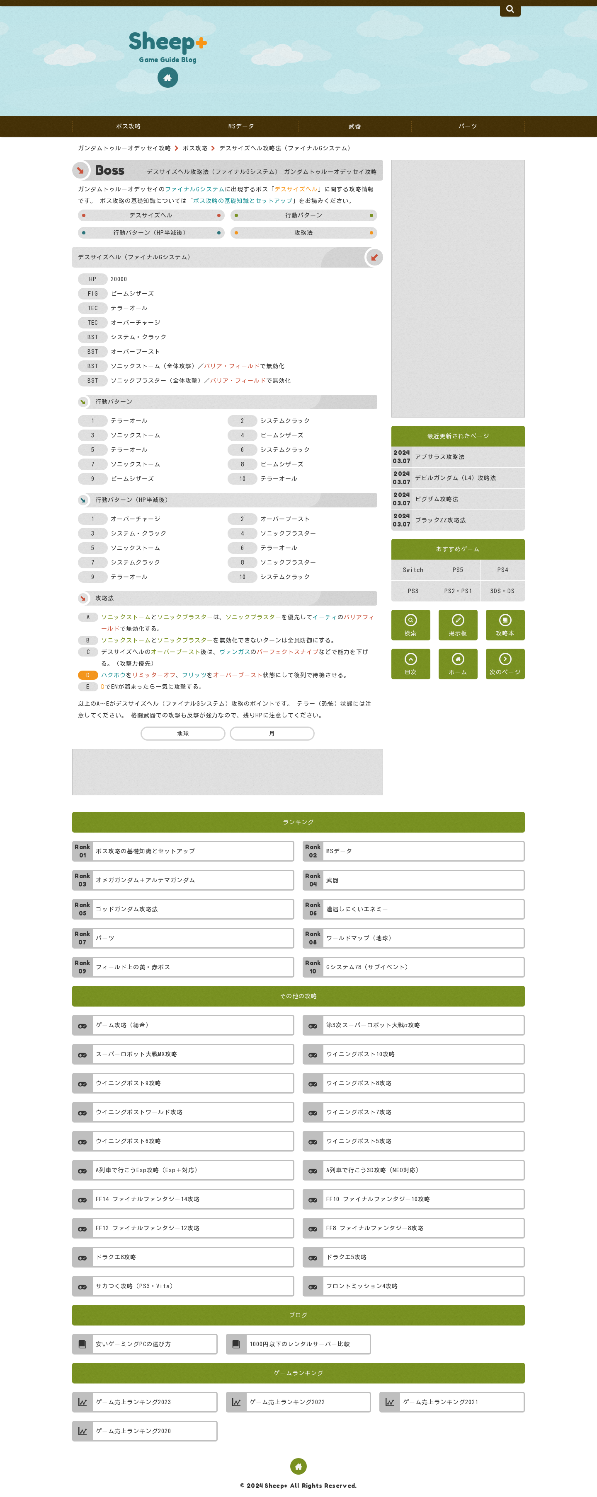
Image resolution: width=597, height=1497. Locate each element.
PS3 (413, 591)
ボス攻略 (195, 148)
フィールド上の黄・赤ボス (133, 967)
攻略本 (505, 633)
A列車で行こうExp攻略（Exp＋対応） (148, 1170)
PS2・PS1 (458, 591)
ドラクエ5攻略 (346, 1257)
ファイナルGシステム (195, 189)
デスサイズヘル (151, 215)
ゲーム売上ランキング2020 (133, 1431)
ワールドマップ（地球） (360, 938)
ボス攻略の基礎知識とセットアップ (243, 201)
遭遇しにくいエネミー (357, 909)
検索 (411, 633)
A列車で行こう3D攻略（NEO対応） (374, 1170)
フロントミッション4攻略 (362, 1286)
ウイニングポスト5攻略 (359, 1141)
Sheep (168, 41)
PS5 (458, 570)
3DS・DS (502, 591)
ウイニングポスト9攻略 (128, 1083)
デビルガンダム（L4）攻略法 (455, 478)
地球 (183, 733)
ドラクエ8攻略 (116, 1257)
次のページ (505, 672)
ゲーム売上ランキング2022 (287, 1402)
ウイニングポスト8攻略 (359, 1083)
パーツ (105, 938)
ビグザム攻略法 (437, 499)
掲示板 (458, 633)
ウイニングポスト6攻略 (128, 1141)
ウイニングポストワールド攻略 (139, 1112)
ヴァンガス (234, 652)
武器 (332, 880)
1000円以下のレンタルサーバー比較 (300, 1344)
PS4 (503, 570)
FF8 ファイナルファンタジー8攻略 (375, 1228)
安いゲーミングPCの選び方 (133, 1344)
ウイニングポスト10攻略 (360, 1054)
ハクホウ (113, 675)
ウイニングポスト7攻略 (359, 1112)
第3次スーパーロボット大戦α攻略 (373, 1025)
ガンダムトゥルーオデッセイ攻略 (124, 148)
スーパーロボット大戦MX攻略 (136, 1054)
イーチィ (325, 617)
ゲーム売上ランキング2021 (440, 1402)
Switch (413, 570)
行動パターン (304, 215)
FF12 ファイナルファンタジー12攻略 (148, 1228)
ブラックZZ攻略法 (440, 520)
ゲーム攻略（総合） (124, 1025)
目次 (411, 672)
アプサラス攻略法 (440, 457)
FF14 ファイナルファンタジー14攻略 (148, 1199)
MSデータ (339, 851)
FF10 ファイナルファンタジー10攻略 (378, 1199)
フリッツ (194, 675)
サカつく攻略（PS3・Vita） (136, 1286)
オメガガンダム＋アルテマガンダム (145, 880)
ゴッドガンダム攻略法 (127, 909)
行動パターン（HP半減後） (151, 233)
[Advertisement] (458, 288)
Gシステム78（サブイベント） (368, 967)
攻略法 (303, 233)
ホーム (458, 672)
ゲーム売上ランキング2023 (133, 1402)
